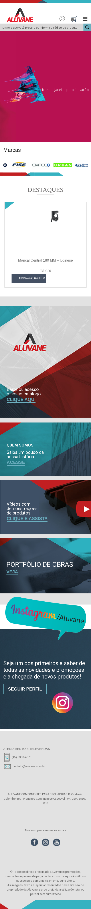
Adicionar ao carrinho (24, 282)
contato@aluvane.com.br (29, 766)
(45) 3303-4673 (22, 757)
